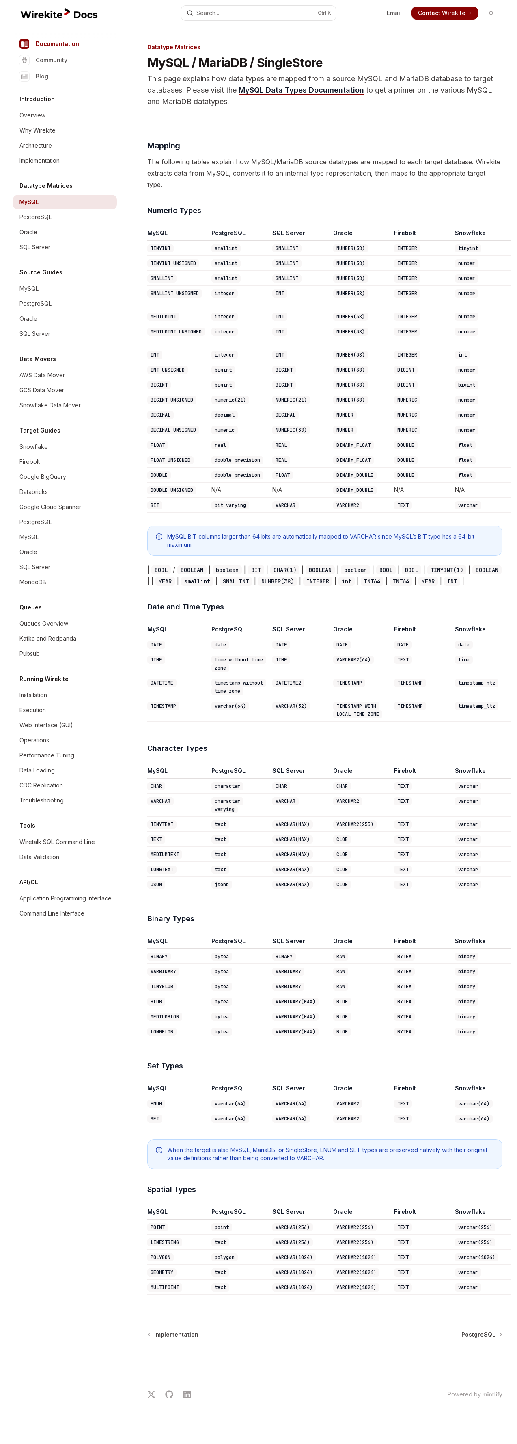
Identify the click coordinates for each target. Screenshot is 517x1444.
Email (394, 12)
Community (43, 60)
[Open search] (258, 13)
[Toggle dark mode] (491, 13)
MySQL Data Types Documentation (301, 90)
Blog (33, 76)
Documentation (49, 44)
